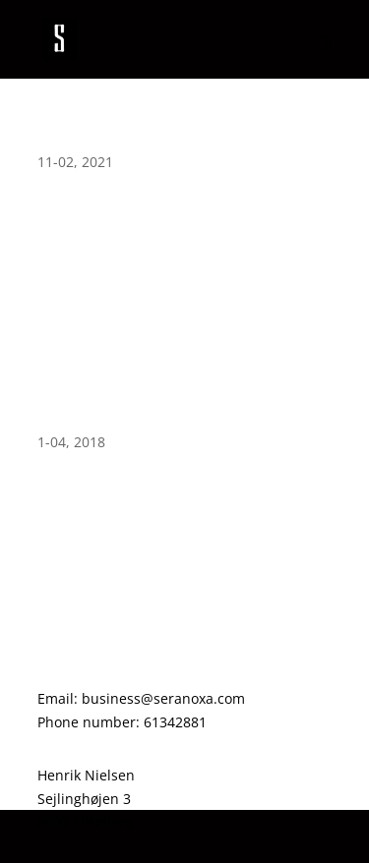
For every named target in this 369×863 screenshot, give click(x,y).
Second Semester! (104, 142)
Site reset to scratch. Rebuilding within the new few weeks (179, 414)
